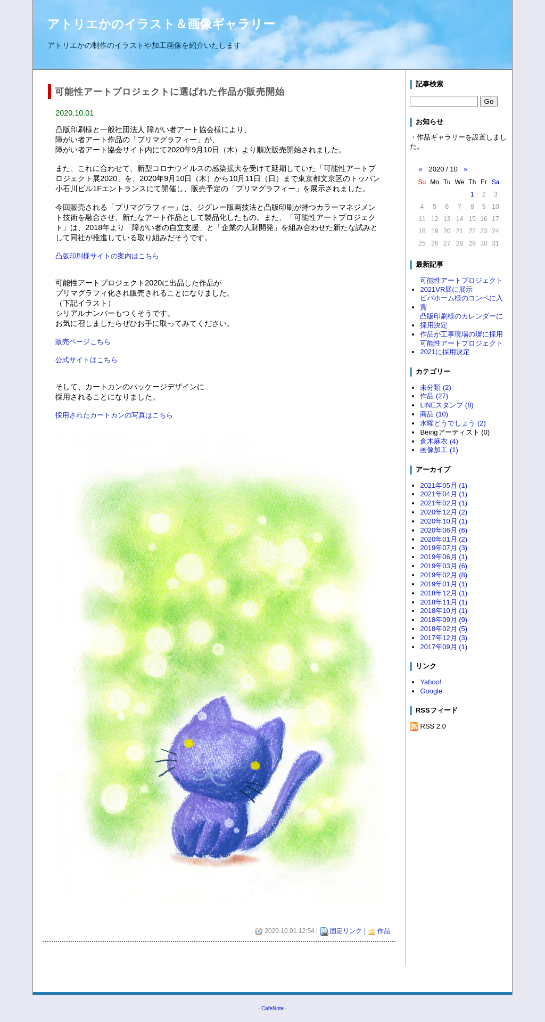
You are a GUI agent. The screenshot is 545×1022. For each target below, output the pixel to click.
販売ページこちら (83, 342)
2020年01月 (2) (443, 539)
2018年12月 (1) (443, 593)
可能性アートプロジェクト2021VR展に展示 (461, 284)
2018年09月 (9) (443, 620)
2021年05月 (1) (443, 485)
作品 (383, 931)
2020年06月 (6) (443, 530)
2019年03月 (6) (443, 566)
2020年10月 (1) (443, 521)
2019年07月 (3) (443, 548)
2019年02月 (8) (443, 575)
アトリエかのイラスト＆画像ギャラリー (161, 24)
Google (431, 691)
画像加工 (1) (439, 450)
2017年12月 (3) (443, 638)
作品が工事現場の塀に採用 (461, 334)
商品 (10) (434, 414)
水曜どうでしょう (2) (452, 423)
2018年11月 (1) (443, 602)
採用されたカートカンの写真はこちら (114, 415)
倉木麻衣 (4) (439, 441)
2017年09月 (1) (443, 647)
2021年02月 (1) (443, 503)
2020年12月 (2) (443, 512)
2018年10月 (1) (443, 611)
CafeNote (272, 1008)
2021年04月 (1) (443, 494)
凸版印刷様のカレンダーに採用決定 (461, 320)
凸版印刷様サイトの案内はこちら (107, 256)
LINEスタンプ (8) (446, 405)
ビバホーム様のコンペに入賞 (461, 302)
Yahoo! (430, 682)
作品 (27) (434, 396)
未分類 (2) (435, 387)
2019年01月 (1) (443, 584)
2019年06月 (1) (443, 557)
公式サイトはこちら (86, 360)
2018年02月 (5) (443, 629)
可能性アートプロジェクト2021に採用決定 (461, 347)
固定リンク (346, 931)
